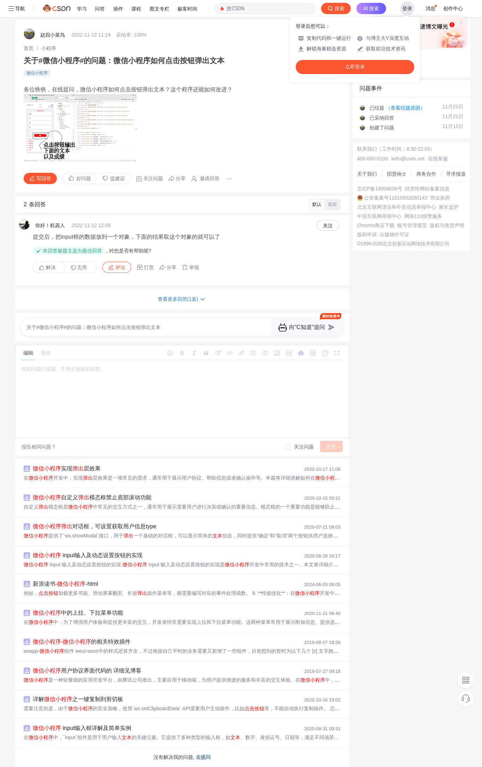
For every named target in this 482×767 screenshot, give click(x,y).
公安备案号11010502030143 (395, 198)
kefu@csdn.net (407, 159)
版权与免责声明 (447, 225)
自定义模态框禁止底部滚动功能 (92, 497)
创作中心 (453, 8)
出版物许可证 (394, 234)
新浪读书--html (65, 584)
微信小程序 (37, 73)
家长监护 (449, 207)
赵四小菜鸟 (52, 35)
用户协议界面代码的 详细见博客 (87, 671)
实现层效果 (67, 468)
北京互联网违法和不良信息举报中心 (396, 207)
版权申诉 (367, 234)
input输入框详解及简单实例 (82, 728)
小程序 (48, 48)
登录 (407, 8)
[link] (29, 48)
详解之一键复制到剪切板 (78, 699)
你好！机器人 (50, 225)
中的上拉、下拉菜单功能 (78, 613)
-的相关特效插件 (82, 642)
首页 (29, 48)
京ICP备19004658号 (379, 188)
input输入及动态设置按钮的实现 (88, 555)
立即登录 (355, 66)
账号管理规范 (412, 225)
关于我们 (367, 174)
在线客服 (438, 159)
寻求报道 (456, 174)
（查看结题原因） (405, 108)
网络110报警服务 (423, 216)
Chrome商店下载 (375, 225)
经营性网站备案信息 (427, 188)
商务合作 (426, 174)
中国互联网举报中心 (379, 216)
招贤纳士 (396, 174)
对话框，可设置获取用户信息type (94, 526)
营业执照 (440, 198)
